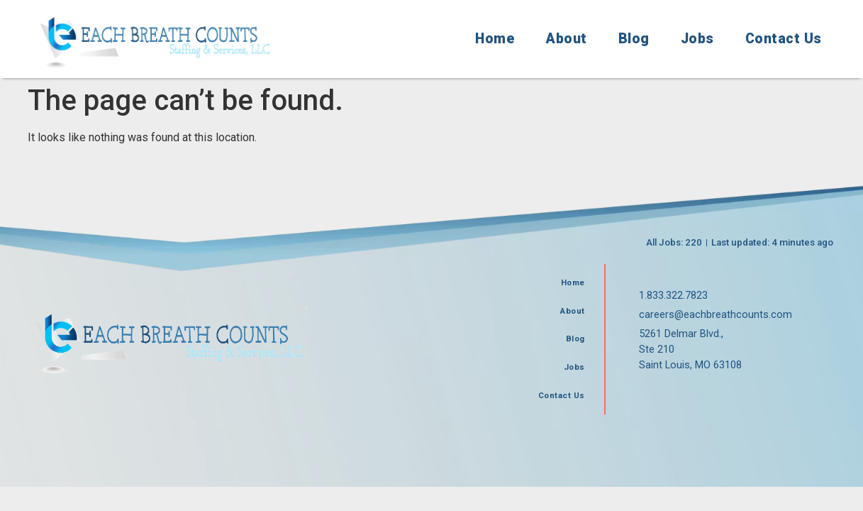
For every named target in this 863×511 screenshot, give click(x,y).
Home (495, 39)
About (566, 39)
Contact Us (783, 39)
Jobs (697, 39)
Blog (634, 39)
